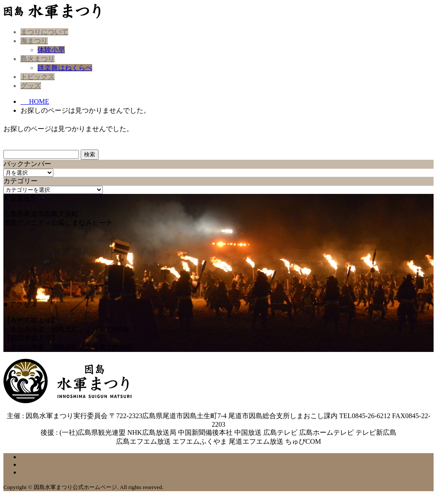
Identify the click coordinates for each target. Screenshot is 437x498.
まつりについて (44, 31)
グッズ (30, 85)
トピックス (37, 76)
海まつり (34, 40)
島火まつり (37, 58)
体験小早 (51, 49)
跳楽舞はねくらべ (65, 67)
